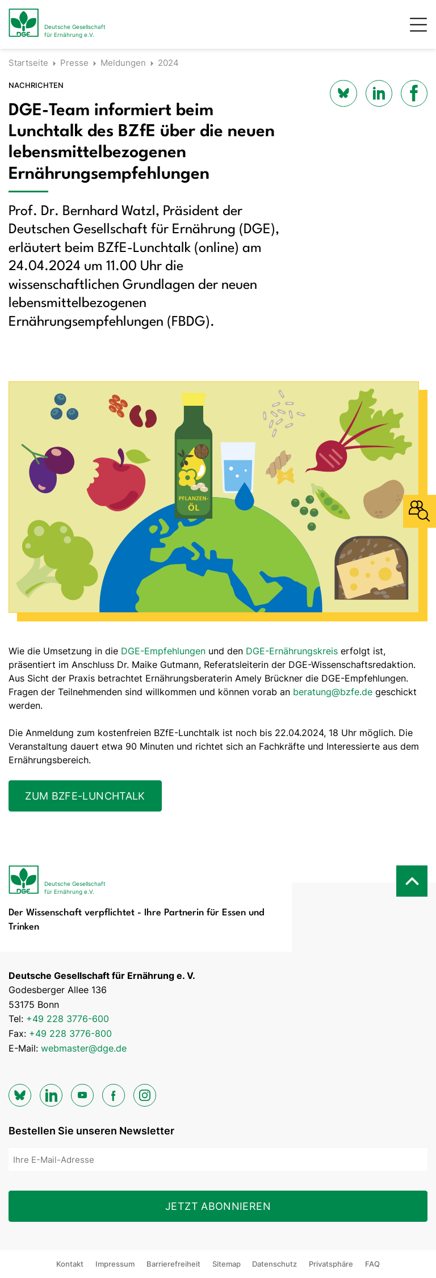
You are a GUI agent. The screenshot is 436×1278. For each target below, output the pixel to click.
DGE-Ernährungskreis (292, 651)
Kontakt (69, 1263)
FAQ (372, 1263)
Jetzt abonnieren (218, 1206)
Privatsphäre (331, 1263)
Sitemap (226, 1263)
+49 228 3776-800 (70, 1033)
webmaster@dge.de (84, 1048)
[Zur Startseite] (57, 24)
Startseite (28, 62)
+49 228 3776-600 (67, 1018)
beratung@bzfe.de (332, 691)
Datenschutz (274, 1263)
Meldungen (123, 62)
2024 (168, 62)
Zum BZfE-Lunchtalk (85, 796)
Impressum (115, 1263)
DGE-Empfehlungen (163, 651)
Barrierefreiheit (173, 1263)
